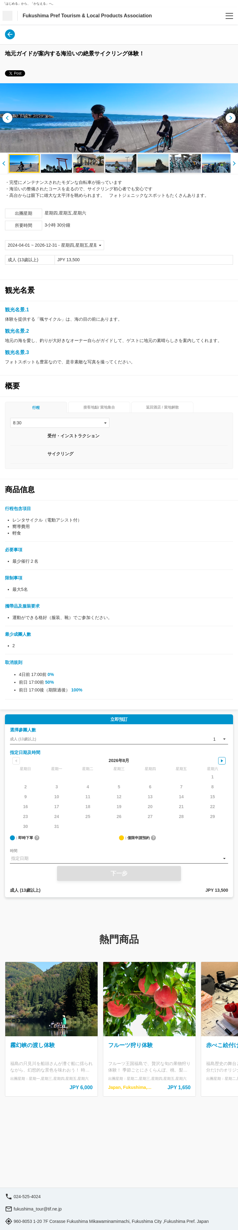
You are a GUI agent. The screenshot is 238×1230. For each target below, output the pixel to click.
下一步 (119, 873)
